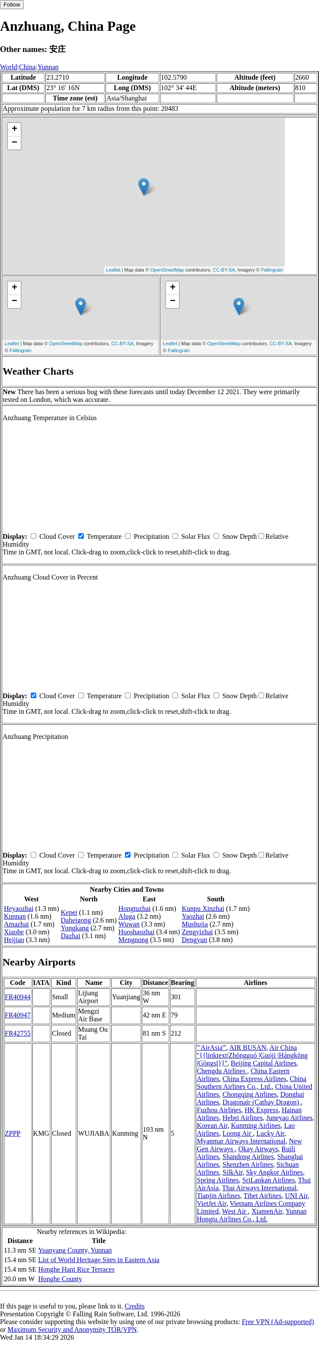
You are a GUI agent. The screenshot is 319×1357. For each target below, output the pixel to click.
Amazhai (16, 924)
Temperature (104, 536)
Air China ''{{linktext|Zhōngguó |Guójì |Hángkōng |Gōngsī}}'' (252, 1055)
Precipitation (151, 536)
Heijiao (14, 939)
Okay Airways (258, 1149)
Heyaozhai (18, 908)
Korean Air (212, 1125)
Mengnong (133, 939)
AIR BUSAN (247, 1047)
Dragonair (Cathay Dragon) (262, 1102)
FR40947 (18, 1015)
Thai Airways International (259, 1188)
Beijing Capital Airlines (264, 1063)
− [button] (14, 142)
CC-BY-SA (224, 269)
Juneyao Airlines (289, 1117)
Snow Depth (239, 536)
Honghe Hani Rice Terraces (76, 1269)
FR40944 (18, 997)
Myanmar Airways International (241, 1141)
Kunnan (15, 916)
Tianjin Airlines (218, 1195)
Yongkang (75, 928)
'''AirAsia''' (211, 1047)
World (8, 67)
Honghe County (60, 1279)
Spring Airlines (218, 1180)
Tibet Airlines (262, 1195)
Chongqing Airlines (250, 1094)
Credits (134, 1306)
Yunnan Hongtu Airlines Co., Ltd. (251, 1215)
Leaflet (113, 269)
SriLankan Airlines (268, 1180)
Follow (11, 4)
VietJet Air (211, 1203)
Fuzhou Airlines (219, 1110)
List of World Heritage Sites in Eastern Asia (99, 1259)
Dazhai (70, 935)
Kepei (69, 912)
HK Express (261, 1110)
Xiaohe (14, 932)
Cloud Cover (57, 536)
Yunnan (48, 67)
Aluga (126, 916)
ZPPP (12, 1133)
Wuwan (129, 924)
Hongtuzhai (134, 908)
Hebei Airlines (243, 1117)
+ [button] (14, 129)
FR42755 (18, 1033)
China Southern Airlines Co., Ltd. (251, 1082)
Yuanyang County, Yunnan (75, 1250)
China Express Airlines (255, 1078)
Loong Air (238, 1133)
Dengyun (194, 939)
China (27, 67)
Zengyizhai (197, 932)
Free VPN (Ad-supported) (278, 1321)
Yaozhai (193, 916)
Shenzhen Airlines (248, 1164)
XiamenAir (267, 1211)
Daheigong (76, 920)
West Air (235, 1211)
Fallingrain (272, 269)
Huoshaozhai (136, 932)
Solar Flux (195, 536)
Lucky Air (270, 1133)
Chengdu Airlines (222, 1071)
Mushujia (194, 924)
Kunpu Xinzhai (203, 908)
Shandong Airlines (248, 1156)
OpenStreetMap (167, 269)
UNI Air (296, 1195)
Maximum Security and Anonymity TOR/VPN (72, 1329)
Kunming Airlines (256, 1125)
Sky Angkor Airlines (274, 1172)
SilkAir (232, 1172)
